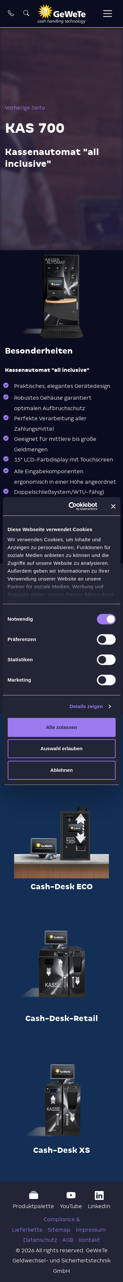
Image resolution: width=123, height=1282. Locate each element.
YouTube (71, 1200)
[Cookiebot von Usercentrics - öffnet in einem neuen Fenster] (72, 506)
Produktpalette (33, 1200)
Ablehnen (61, 770)
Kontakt (89, 1240)
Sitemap (59, 1229)
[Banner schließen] (113, 506)
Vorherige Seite (25, 107)
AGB (67, 1240)
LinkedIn (99, 1200)
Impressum (91, 1229)
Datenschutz (40, 1240)
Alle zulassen (61, 727)
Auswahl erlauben (61, 748)
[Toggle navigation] (107, 13)
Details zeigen (86, 706)
